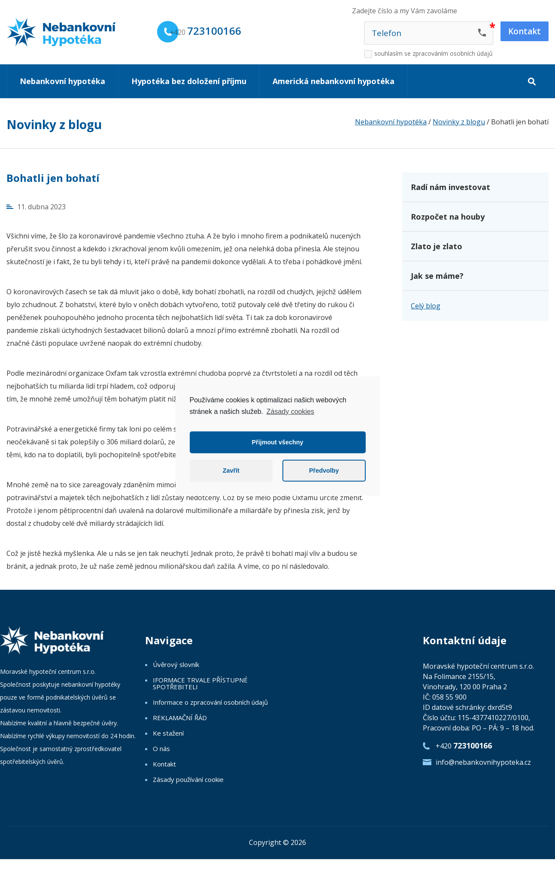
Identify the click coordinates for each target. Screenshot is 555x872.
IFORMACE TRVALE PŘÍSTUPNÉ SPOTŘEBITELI (200, 683)
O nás (161, 748)
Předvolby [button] (324, 470)
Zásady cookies (290, 411)
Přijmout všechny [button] (277, 442)
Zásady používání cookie (188, 779)
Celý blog (425, 306)
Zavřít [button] (231, 470)
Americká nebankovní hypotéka (333, 81)
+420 (205, 31)
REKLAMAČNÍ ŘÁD (180, 717)
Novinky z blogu (54, 124)
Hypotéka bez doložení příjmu (188, 81)
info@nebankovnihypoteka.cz (483, 762)
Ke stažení (168, 733)
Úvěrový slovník (176, 664)
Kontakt (164, 764)
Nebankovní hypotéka (62, 81)
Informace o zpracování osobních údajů (210, 702)
